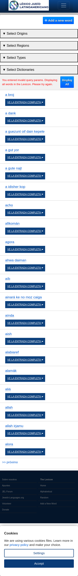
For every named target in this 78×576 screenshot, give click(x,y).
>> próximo (10, 462)
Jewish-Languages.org (13, 497)
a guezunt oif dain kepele (25, 132)
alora (9, 444)
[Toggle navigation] (63, 5)
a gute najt (13, 168)
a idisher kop (15, 187)
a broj (9, 95)
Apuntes (6, 485)
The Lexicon (46, 479)
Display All (67, 82)
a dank (10, 113)
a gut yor (12, 150)
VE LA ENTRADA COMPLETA (25, 102)
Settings (39, 553)
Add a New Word (48, 503)
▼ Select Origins (14, 33)
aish (8, 334)
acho (9, 205)
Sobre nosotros (9, 479)
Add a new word (58, 20)
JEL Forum (7, 491)
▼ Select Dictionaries (18, 69)
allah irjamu (14, 426)
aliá (8, 389)
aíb (7, 279)
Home (43, 485)
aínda (9, 315)
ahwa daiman (15, 260)
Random (44, 497)
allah (9, 407)
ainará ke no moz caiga (23, 297)
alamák (11, 371)
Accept (39, 563)
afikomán (12, 223)
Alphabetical (46, 491)
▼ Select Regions (15, 45)
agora (9, 242)
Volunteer (6, 503)
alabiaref (12, 352)
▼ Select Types (14, 57)
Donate (5, 510)
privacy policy (19, 545)
